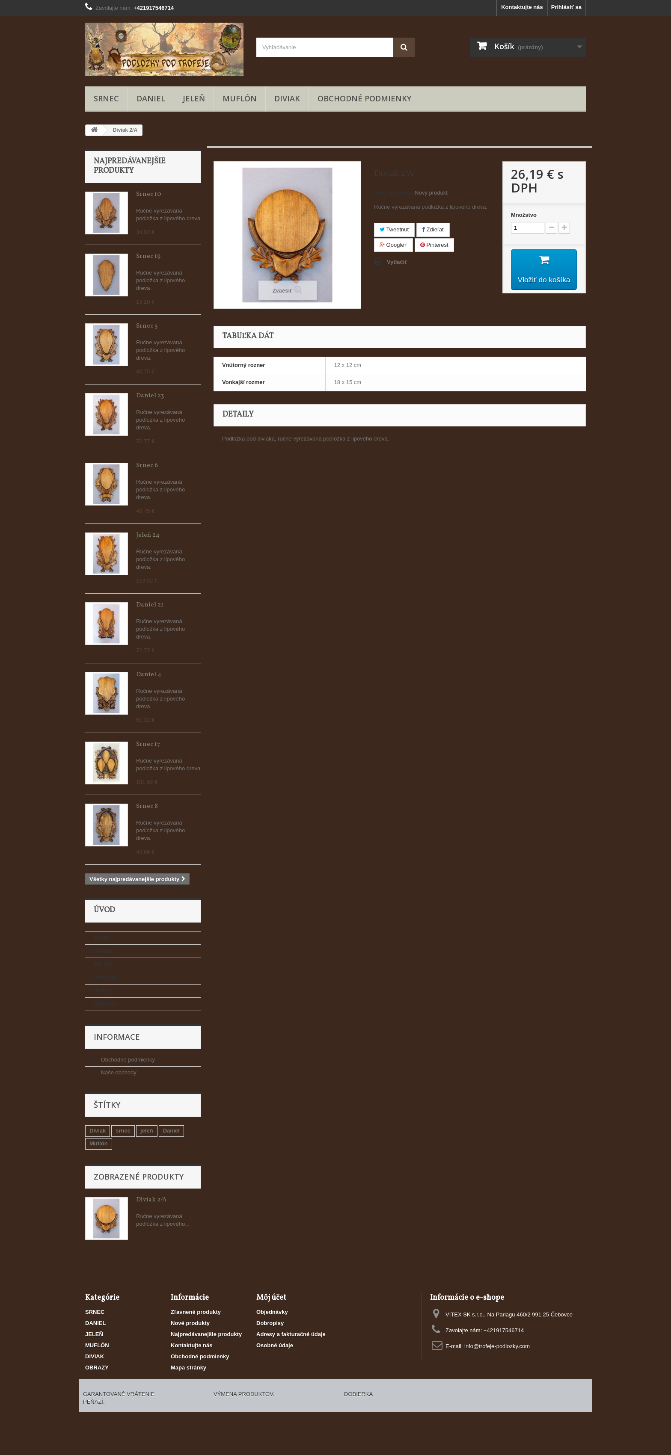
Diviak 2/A (151, 1199)
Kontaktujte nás (522, 7)
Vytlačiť (397, 262)
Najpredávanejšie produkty (130, 166)
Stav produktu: (393, 192)
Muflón (98, 1143)
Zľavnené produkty (196, 1312)
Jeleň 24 (148, 535)
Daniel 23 (150, 395)
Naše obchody (118, 1072)
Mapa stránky (188, 1367)
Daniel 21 (149, 604)
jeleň (146, 1130)
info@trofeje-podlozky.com (497, 1346)
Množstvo (524, 215)
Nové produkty (190, 1323)
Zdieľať (433, 229)
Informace (117, 1037)
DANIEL (151, 98)
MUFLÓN (240, 98)
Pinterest (434, 245)
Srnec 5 (146, 326)
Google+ (393, 245)
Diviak (97, 1130)
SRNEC (106, 98)
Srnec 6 (147, 465)
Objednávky (272, 1312)
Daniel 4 (148, 674)
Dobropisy (270, 1323)
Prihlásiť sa (566, 7)
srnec (123, 1130)
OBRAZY (105, 1004)
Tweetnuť (394, 229)
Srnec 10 (148, 194)
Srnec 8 (147, 806)
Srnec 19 (148, 256)
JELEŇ (194, 98)
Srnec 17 (148, 744)
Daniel (171, 1130)
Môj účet (271, 1297)
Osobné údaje (274, 1345)
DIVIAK (287, 98)
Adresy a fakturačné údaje (291, 1334)
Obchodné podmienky (364, 98)
